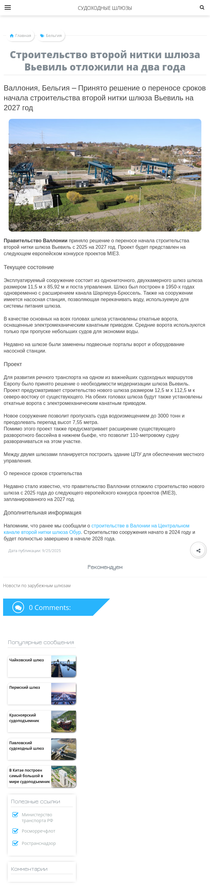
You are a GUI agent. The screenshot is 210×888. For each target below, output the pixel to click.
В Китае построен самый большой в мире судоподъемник (29, 776)
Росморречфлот (39, 831)
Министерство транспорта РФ (37, 817)
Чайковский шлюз (26, 660)
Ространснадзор (39, 843)
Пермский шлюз (24, 687)
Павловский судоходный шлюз (26, 745)
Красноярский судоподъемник (24, 717)
